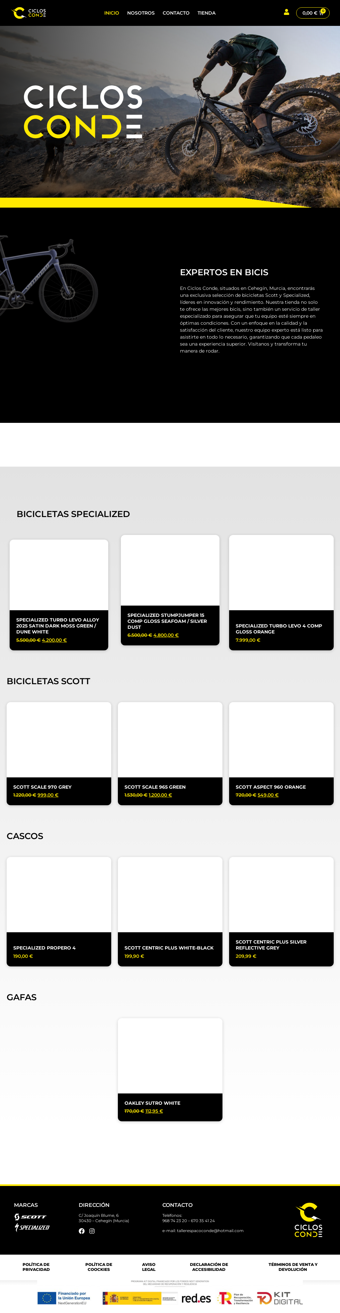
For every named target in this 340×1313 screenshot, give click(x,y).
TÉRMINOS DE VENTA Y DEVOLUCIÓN (293, 1267)
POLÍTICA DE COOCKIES (98, 1267)
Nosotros (141, 13)
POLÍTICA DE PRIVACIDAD (36, 1267)
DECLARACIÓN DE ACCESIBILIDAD (209, 1267)
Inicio (111, 13)
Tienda (206, 13)
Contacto (176, 13)
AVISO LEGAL (148, 1267)
